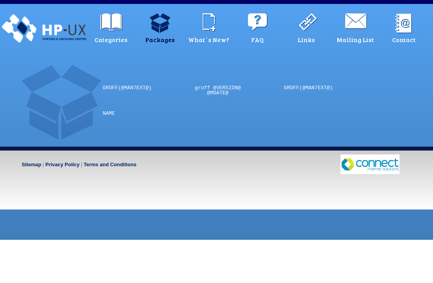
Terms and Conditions (109, 164)
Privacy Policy (62, 164)
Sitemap (31, 164)
